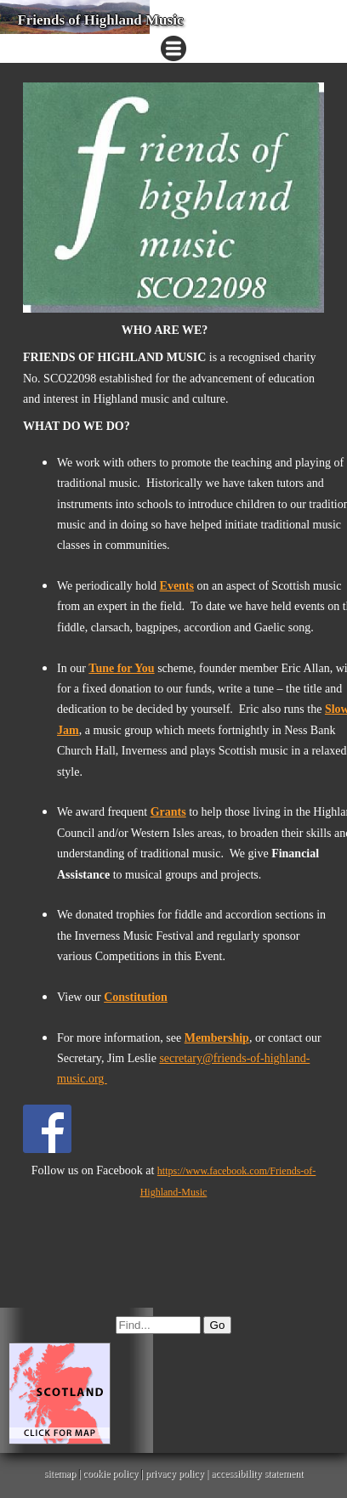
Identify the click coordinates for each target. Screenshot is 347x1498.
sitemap (60, 1473)
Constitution (136, 997)
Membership (217, 1038)
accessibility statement (257, 1473)
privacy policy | (178, 1473)
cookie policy (110, 1473)
